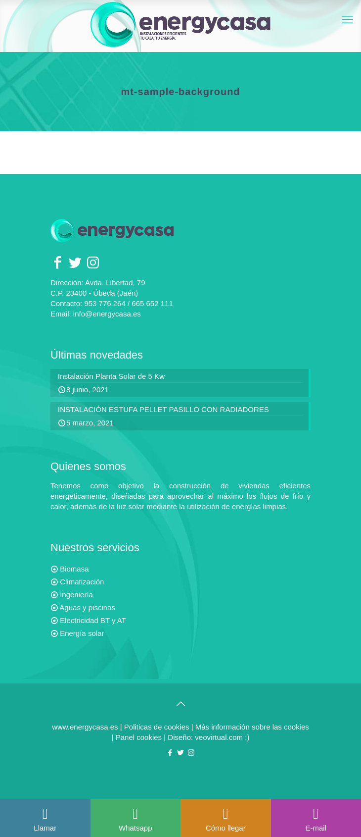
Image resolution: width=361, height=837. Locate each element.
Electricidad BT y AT (93, 620)
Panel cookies (140, 737)
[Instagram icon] (191, 752)
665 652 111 (152, 303)
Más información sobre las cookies (252, 727)
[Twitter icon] (180, 752)
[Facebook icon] (170, 752)
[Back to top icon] (180, 703)
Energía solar (82, 633)
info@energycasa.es (107, 314)
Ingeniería (76, 594)
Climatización (82, 581)
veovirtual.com (220, 737)
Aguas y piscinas (87, 607)
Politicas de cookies (156, 727)
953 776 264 (104, 303)
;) (247, 737)
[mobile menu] (347, 19)
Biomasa (74, 569)
